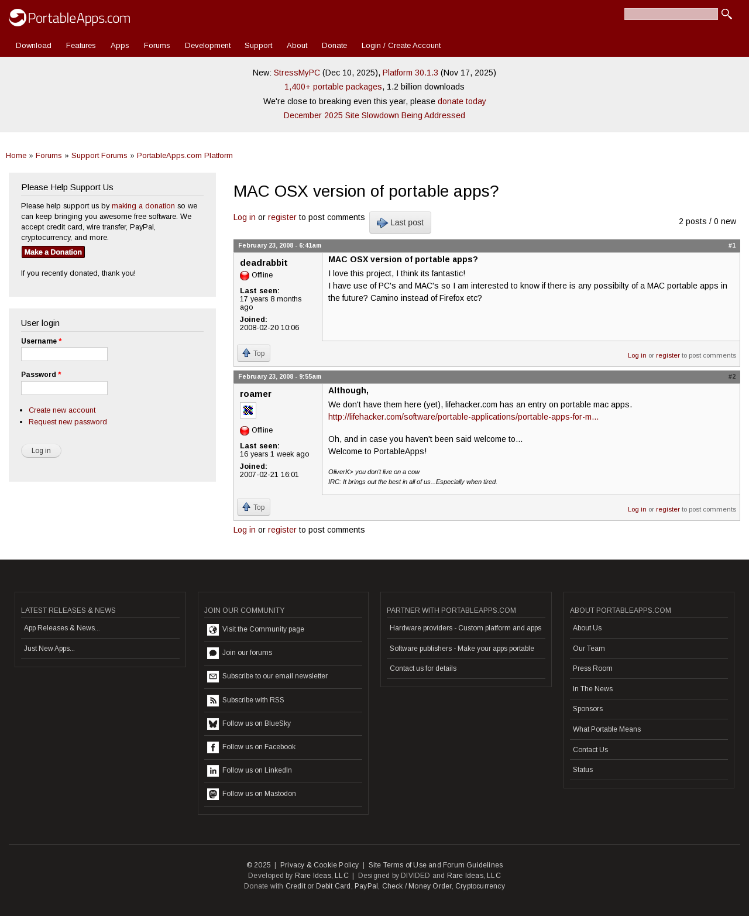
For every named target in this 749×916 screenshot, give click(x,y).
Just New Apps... (49, 648)
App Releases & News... (62, 628)
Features (81, 45)
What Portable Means (607, 729)
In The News (593, 689)
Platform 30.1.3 (410, 72)
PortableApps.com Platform (185, 155)
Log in (244, 217)
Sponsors (588, 709)
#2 (732, 376)
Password (41, 374)
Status (583, 770)
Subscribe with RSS (245, 700)
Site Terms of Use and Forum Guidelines (436, 865)
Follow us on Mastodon (251, 794)
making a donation (143, 205)
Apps (120, 45)
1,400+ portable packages (333, 86)
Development (208, 45)
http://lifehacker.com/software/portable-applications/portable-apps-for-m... (463, 416)
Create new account (62, 410)
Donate (334, 45)
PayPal (366, 886)
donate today (462, 101)
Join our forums (239, 653)
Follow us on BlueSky (249, 724)
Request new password (68, 421)
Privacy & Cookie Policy (319, 865)
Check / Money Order (417, 886)
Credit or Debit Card (318, 886)
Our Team (589, 648)
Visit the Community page (255, 630)
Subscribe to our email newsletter (267, 676)
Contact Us (590, 750)
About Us (587, 628)
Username (41, 341)
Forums (157, 45)
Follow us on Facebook (251, 747)
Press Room (593, 668)
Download (33, 45)
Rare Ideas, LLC (322, 876)
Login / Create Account (401, 45)
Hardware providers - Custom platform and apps (465, 628)
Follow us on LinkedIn (249, 771)
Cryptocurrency (480, 886)
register (282, 217)
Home (16, 155)
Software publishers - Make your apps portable (462, 648)
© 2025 (258, 865)
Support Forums (99, 155)
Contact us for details (423, 668)
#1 (732, 245)
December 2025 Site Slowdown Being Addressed (374, 115)
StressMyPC (297, 72)
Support (258, 45)
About (297, 45)
